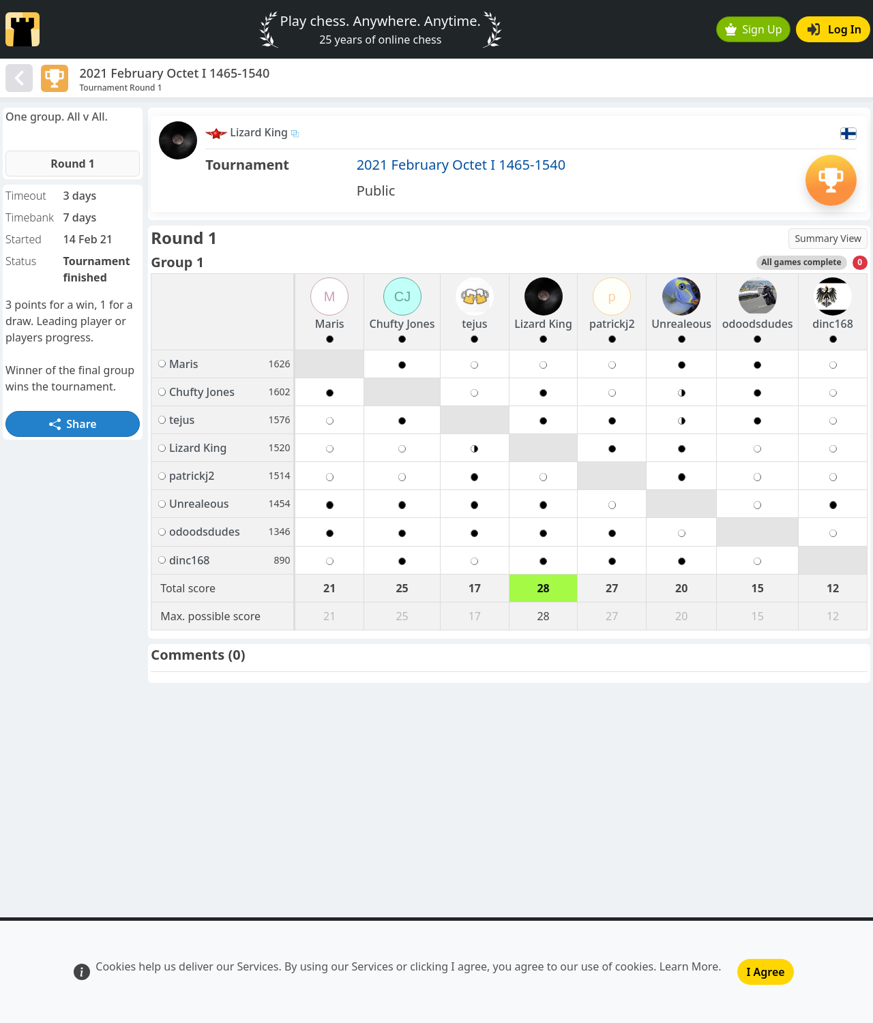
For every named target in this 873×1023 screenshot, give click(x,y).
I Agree (765, 971)
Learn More (689, 966)
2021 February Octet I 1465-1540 (461, 164)
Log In (834, 29)
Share (73, 423)
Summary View (828, 238)
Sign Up (753, 29)
